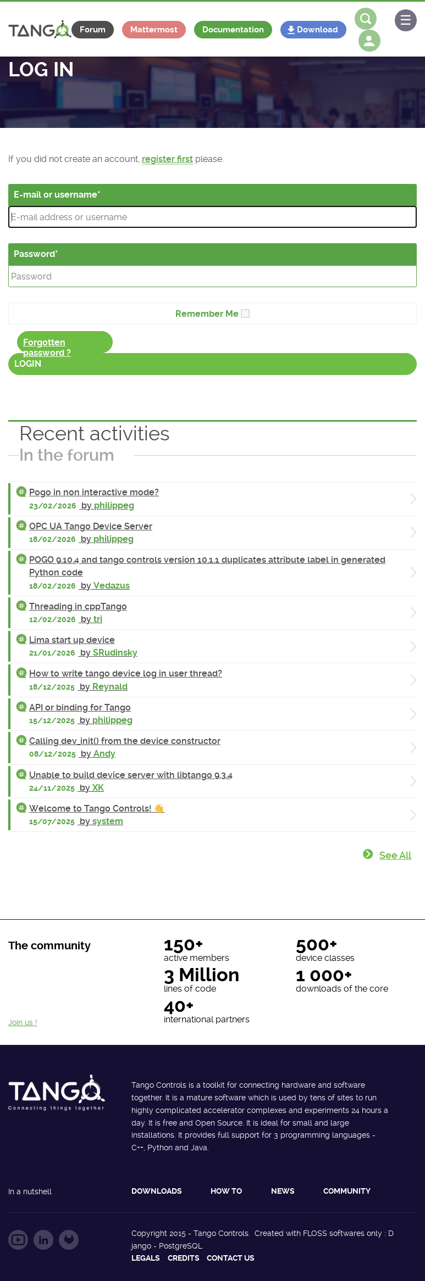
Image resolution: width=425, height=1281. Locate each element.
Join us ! (22, 1022)
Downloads (156, 1191)
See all (395, 855)
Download (317, 30)
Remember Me (207, 314)
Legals (145, 1258)
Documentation (233, 30)
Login (27, 364)
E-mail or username (55, 194)
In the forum (66, 455)
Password (34, 254)
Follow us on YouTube (18, 1240)
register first (167, 159)
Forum (93, 30)
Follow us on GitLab (69, 1240)
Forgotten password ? (47, 345)
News (283, 1191)
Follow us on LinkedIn (43, 1240)
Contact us (231, 1258)
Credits (184, 1258)
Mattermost (154, 30)
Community (347, 1191)
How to (226, 1191)
